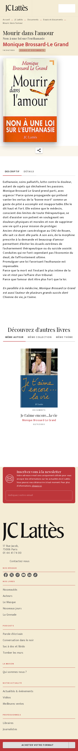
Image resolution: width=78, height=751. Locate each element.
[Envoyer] (68, 495)
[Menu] (66, 8)
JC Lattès (19, 19)
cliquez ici (37, 486)
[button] (32, 50)
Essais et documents (53, 19)
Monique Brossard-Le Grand (36, 44)
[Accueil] (17, 8)
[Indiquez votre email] (35, 495)
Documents (33, 19)
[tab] (12, 171)
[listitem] (6, 575)
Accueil (6, 19)
